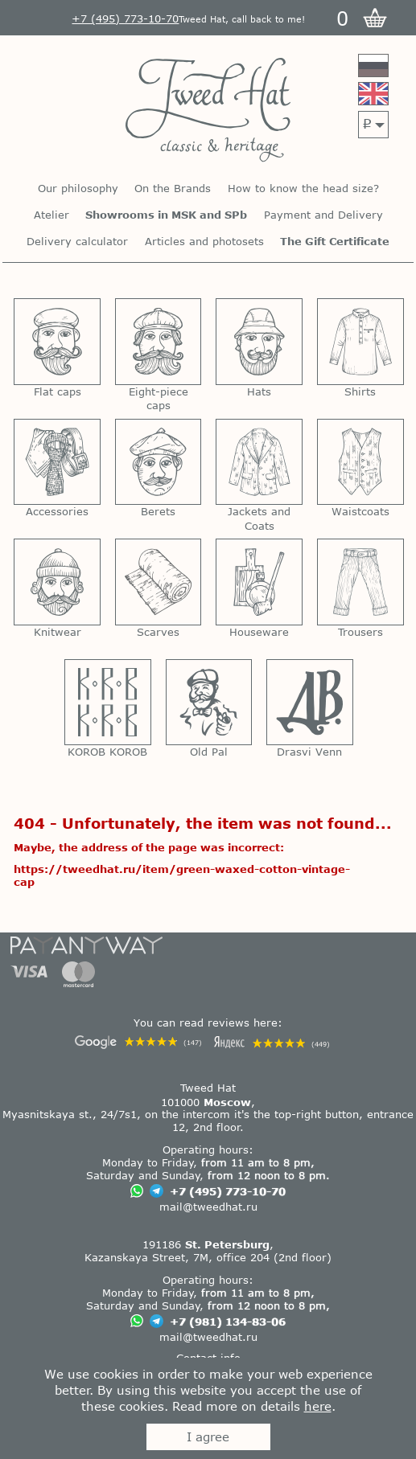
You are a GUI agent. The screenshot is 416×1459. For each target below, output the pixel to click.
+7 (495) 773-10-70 (228, 1191)
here (318, 1406)
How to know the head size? (303, 188)
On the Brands (172, 188)
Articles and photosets (204, 242)
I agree (208, 1436)
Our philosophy (78, 188)
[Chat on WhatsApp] (136, 1192)
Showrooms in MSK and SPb (166, 215)
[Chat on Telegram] (156, 1192)
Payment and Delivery (323, 215)
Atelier (51, 215)
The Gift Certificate (334, 242)
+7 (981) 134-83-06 (228, 1321)
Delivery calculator (77, 242)
